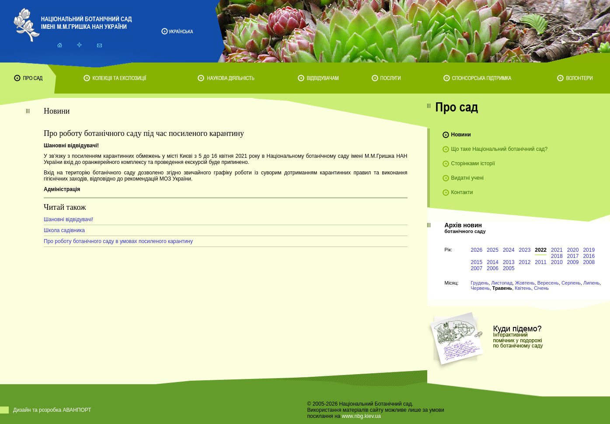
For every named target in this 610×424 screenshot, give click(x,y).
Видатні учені (467, 178)
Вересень (548, 282)
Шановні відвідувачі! (68, 219)
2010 (557, 262)
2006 (492, 268)
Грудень (480, 282)
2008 (589, 262)
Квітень (523, 288)
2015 (477, 262)
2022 (541, 250)
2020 (573, 250)
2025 (492, 250)
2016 (589, 256)
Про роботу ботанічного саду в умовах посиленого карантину (118, 241)
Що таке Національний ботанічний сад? (499, 149)
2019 (589, 250)
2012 (525, 262)
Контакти (462, 192)
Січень (541, 288)
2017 (573, 256)
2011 (541, 262)
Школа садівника (64, 230)
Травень (502, 288)
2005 (509, 268)
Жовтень (525, 282)
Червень (480, 288)
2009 (573, 262)
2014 (492, 262)
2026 (477, 250)
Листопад (501, 282)
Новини (461, 135)
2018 (557, 256)
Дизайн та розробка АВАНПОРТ (52, 410)
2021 (557, 250)
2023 (525, 250)
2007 (477, 268)
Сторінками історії (473, 163)
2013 (509, 262)
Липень (591, 282)
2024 (509, 250)
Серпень (571, 282)
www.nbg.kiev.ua (361, 416)
